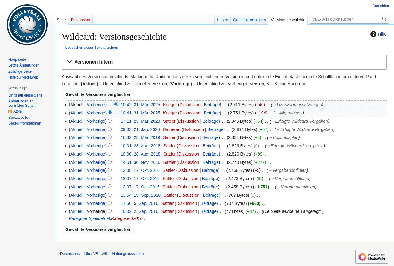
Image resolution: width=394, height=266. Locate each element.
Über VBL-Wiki (96, 254)
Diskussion (190, 104)
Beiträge (212, 104)
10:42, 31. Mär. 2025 (140, 104)
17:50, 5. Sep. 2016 (139, 203)
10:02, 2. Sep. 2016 (139, 211)
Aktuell (76, 112)
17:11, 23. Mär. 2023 (140, 121)
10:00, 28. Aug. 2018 (140, 154)
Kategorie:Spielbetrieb (90, 218)
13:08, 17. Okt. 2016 (140, 170)
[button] (224, 62)
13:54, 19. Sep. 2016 (141, 195)
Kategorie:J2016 (126, 218)
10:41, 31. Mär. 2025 (140, 112)
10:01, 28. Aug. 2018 (140, 145)
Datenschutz (70, 254)
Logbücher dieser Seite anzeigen (91, 47)
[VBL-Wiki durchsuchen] (349, 19)
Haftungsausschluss (128, 254)
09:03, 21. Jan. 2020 (140, 129)
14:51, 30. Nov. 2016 (140, 162)
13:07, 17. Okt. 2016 (140, 178)
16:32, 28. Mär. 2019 (140, 137)
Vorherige (96, 104)
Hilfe (378, 34)
